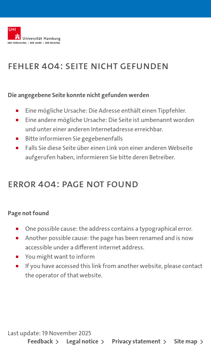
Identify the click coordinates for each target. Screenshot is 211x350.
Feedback (40, 341)
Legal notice (82, 341)
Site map (185, 341)
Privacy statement (136, 341)
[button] (180, 8)
